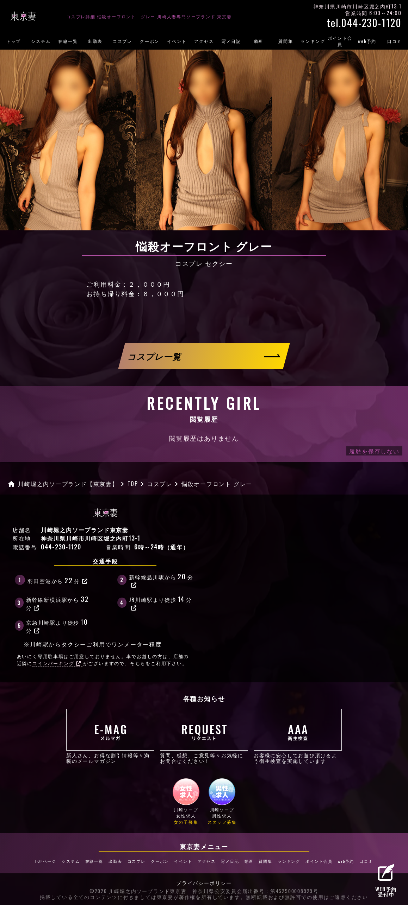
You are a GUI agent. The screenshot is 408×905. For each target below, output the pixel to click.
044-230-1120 (61, 547)
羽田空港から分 (57, 580)
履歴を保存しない (374, 451)
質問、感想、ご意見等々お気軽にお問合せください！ (204, 736)
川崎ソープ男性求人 (222, 801)
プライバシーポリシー (204, 883)
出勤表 (95, 41)
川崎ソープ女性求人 (185, 801)
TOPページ (45, 861)
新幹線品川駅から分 (161, 579)
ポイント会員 (340, 41)
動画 (259, 41)
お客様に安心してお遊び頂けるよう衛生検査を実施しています (298, 736)
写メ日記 (231, 41)
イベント (176, 41)
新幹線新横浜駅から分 (58, 602)
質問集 (285, 41)
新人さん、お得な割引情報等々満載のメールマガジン (110, 736)
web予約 (367, 41)
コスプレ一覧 (155, 356)
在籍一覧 (68, 41)
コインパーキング (56, 663)
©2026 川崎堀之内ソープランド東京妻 (138, 891)
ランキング (313, 41)
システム (40, 41)
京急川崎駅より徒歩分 (57, 625)
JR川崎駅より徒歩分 (160, 602)
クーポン (149, 41)
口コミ (366, 861)
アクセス (204, 41)
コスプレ (122, 41)
